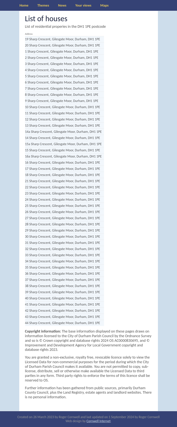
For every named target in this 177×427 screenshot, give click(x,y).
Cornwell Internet (98, 421)
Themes (43, 5)
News (62, 5)
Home (23, 5)
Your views (83, 5)
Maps (104, 5)
